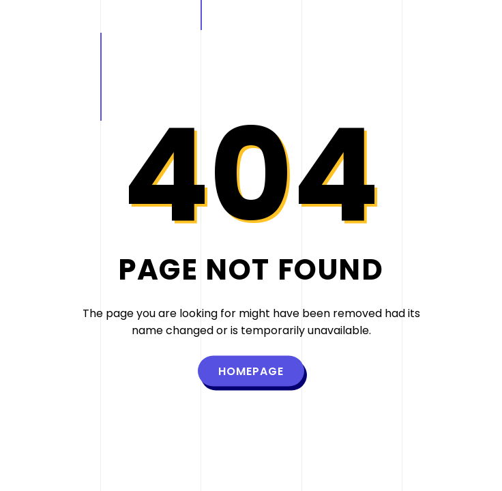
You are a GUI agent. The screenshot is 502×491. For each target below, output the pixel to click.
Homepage (251, 371)
